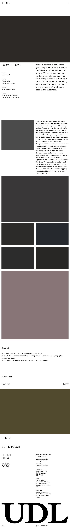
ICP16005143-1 (42, 526)
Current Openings (42, 465)
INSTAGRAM (41, 473)
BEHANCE (40, 475)
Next (66, 384)
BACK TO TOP (6, 377)
